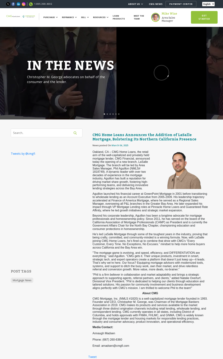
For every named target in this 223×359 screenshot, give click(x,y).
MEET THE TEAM (139, 17)
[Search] (43, 132)
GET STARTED (204, 17)
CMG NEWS (156, 4)
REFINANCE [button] (69, 17)
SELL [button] (85, 17)
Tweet (92, 357)
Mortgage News (22, 280)
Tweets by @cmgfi (23, 154)
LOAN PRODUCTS (119, 17)
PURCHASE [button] (50, 17)
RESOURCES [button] (101, 17)
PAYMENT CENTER (181, 4)
